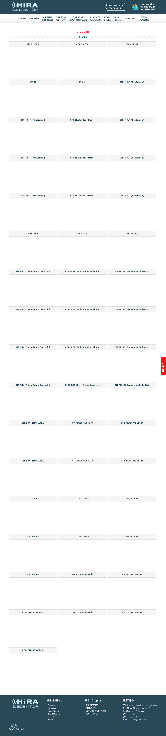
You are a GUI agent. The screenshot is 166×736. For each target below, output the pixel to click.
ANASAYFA (21, 18)
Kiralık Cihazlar (53, 711)
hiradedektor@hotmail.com (135, 720)
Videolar (51, 717)
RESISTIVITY (90, 708)
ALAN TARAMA (91, 714)
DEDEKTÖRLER (91, 705)
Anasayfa (51, 705)
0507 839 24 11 (116, 8)
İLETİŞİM (143, 18)
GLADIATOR (47, 18)
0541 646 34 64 (115, 5)
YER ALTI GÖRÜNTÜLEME (95, 711)
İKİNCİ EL (119, 18)
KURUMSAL (34, 18)
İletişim (50, 720)
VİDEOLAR (130, 18)
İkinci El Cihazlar (54, 714)
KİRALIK (108, 18)
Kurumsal (51, 708)
